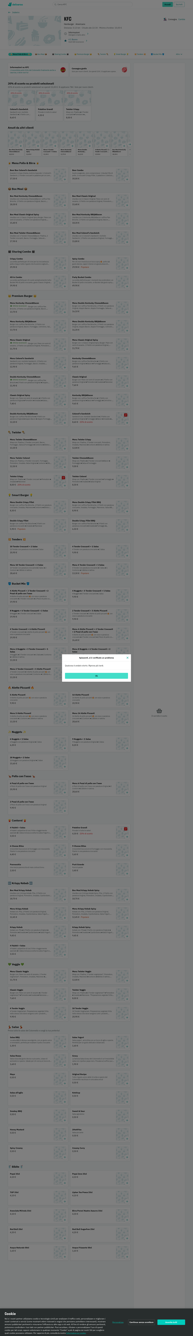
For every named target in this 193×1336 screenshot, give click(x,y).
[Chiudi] (127, 657)
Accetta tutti (171, 1322)
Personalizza (117, 1322)
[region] (96, 1322)
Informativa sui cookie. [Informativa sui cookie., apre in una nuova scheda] (76, 1333)
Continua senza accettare (141, 1322)
